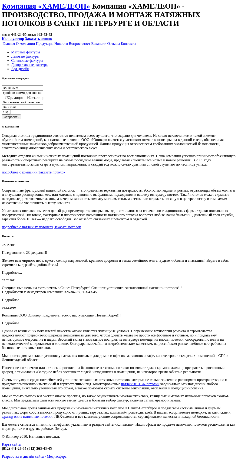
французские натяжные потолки (27, 417)
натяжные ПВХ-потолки (140, 385)
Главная (9, 44)
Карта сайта (11, 445)
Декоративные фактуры (29, 65)
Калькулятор (13, 39)
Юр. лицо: (15, 98)
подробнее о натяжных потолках (27, 228)
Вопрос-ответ (79, 44)
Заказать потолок (51, 173)
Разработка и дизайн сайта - (34, 457)
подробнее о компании (19, 173)
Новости (61, 44)
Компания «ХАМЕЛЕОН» (46, 6)
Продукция (44, 44)
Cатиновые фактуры (27, 60)
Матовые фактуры (25, 52)
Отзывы (113, 44)
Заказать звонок (38, 39)
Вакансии (98, 44)
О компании (25, 44)
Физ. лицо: (36, 98)
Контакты (128, 44)
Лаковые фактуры (25, 56)
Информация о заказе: (6, 112)
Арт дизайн (20, 69)
